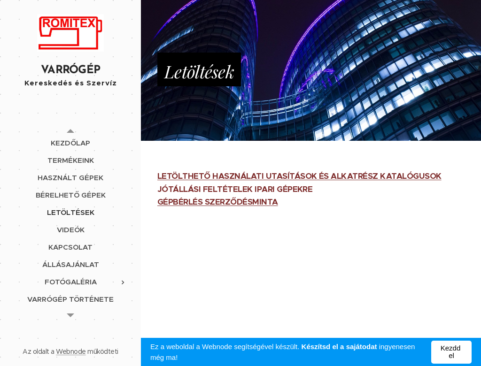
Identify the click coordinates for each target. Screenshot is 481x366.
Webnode (70, 351)
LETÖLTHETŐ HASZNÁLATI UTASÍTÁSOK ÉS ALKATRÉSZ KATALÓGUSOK (299, 176)
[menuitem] (70, 142)
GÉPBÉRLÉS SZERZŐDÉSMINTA (217, 202)
